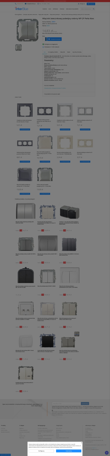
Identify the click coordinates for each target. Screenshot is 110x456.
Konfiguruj (41, 451)
